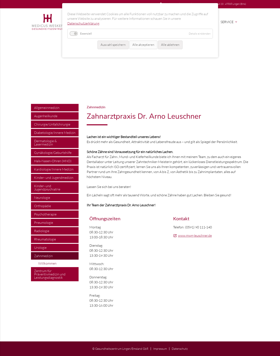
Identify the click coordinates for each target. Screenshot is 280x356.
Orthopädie (42, 206)
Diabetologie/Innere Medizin (54, 133)
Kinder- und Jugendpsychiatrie (47, 187)
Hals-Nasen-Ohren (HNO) (53, 161)
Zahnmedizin (43, 256)
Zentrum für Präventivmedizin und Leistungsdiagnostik (49, 274)
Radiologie (41, 231)
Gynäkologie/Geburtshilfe (53, 153)
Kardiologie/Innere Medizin (54, 169)
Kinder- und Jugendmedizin (53, 178)
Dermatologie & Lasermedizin (45, 142)
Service (229, 22)
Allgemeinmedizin (46, 108)
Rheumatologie (45, 239)
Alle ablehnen (170, 45)
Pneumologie (43, 222)
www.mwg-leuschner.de (195, 235)
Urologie (40, 247)
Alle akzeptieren (143, 45)
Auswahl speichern (113, 45)
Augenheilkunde (45, 116)
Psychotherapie (45, 214)
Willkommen (47, 263)
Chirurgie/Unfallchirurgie (52, 124)
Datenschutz (180, 348)
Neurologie (42, 197)
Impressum (160, 348)
